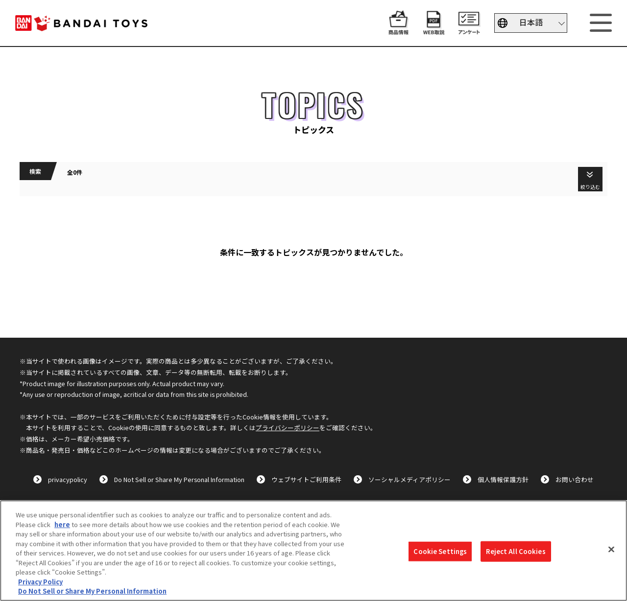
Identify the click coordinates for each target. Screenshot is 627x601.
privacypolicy (67, 479)
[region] (313, 550)
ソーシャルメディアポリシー (409, 479)
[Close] (611, 549)
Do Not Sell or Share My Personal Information (179, 479)
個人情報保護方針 (503, 479)
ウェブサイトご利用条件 (306, 479)
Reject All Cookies (515, 551)
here (62, 524)
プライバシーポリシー (287, 427)
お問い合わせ (574, 479)
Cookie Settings (440, 551)
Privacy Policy (40, 581)
